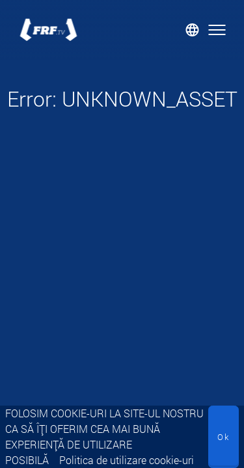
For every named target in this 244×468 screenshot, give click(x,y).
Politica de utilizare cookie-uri (126, 460)
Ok (223, 437)
